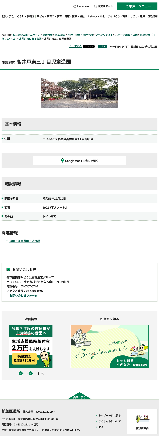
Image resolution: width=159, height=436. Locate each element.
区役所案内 (142, 419)
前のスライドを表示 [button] (21, 365)
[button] (81, 6)
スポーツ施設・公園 (126, 26)
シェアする (75, 37)
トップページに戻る (109, 406)
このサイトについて (109, 412)
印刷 (103, 37)
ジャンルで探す (104, 26)
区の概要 (60, 26)
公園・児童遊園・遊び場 (24, 232)
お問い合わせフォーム (23, 287)
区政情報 (48, 26)
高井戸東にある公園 (30, 30)
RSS (100, 418)
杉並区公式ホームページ (26, 26)
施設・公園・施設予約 (80, 26)
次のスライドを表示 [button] (31, 365)
